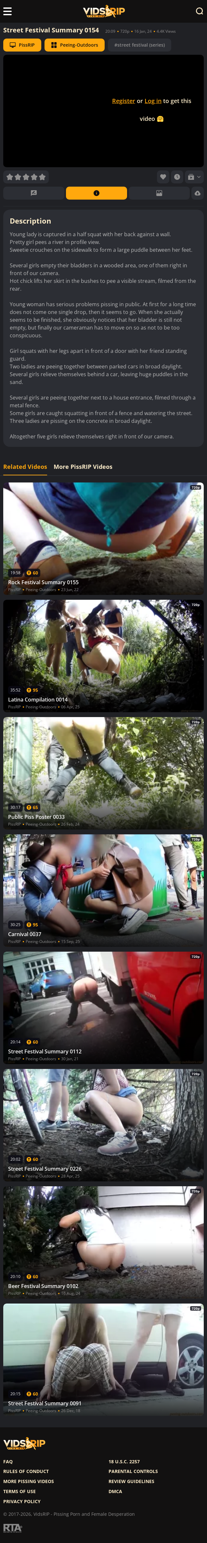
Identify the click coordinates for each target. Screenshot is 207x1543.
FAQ (8, 1462)
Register (123, 101)
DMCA (115, 1491)
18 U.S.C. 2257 (124, 1462)
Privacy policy (22, 1501)
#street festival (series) (139, 45)
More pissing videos (28, 1481)
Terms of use (19, 1491)
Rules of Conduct (26, 1471)
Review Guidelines (131, 1481)
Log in (153, 101)
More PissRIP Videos (83, 466)
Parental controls (133, 1471)
